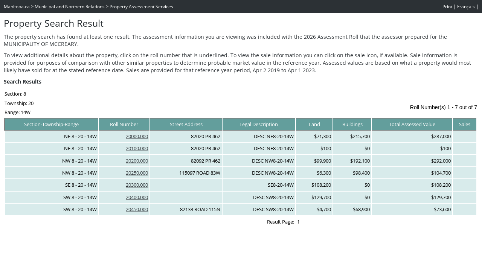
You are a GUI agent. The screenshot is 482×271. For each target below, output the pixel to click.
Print (447, 6)
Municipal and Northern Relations (70, 6)
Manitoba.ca (17, 6)
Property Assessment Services (141, 6)
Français (466, 6)
